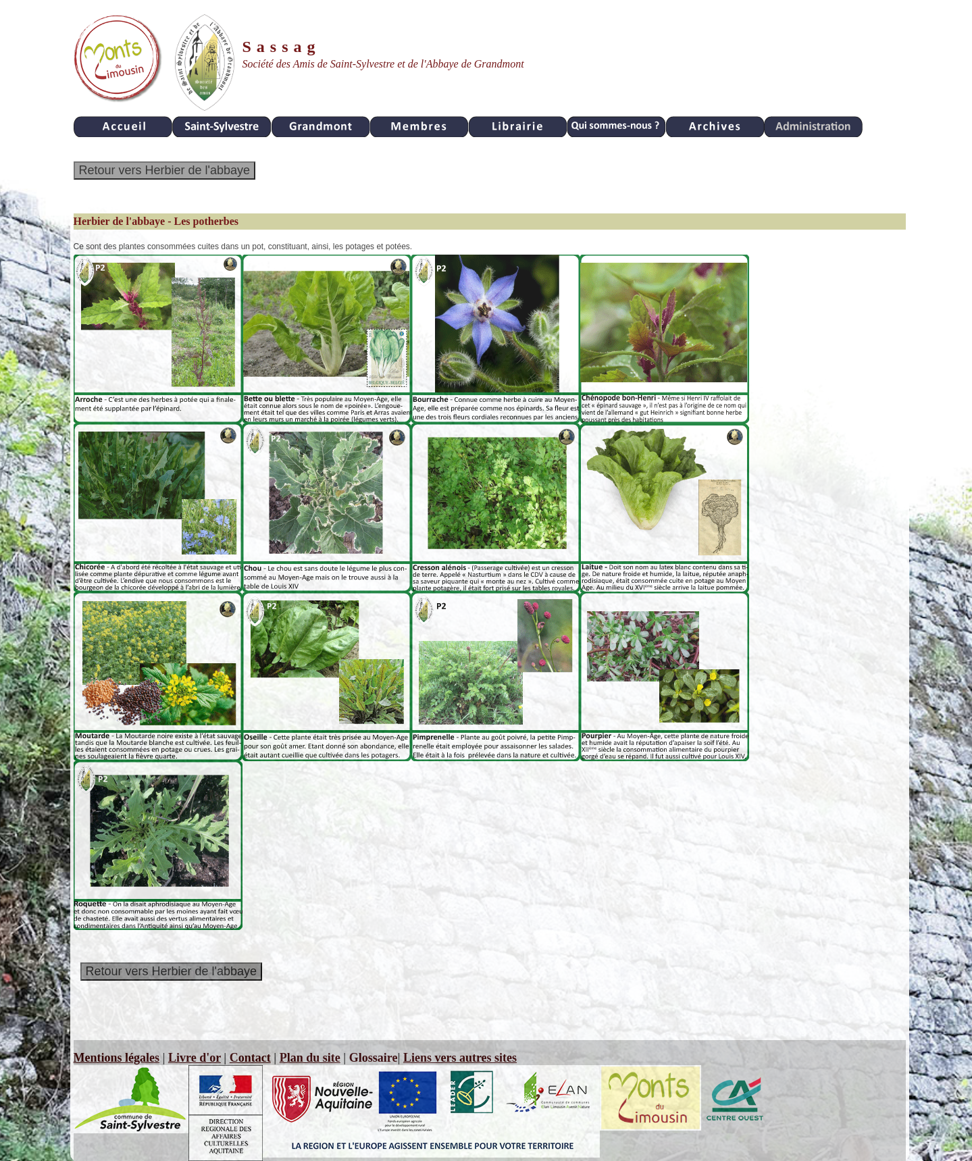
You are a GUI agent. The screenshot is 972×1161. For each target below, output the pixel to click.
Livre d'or (194, 1057)
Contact (250, 1057)
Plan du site (310, 1057)
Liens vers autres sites (460, 1057)
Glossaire (373, 1057)
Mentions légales (117, 1057)
